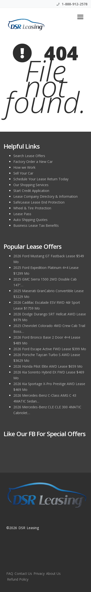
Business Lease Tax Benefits (36, 225)
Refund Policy (17, 579)
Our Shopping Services (31, 184)
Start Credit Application (31, 190)
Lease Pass (22, 214)
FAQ (9, 573)
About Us (53, 573)
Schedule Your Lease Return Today (40, 179)
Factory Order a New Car (33, 161)
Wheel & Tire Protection (32, 208)
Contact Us (23, 573)
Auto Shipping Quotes (30, 219)
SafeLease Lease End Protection (39, 202)
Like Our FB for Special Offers (44, 433)
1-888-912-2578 (72, 4)
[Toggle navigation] (80, 17)
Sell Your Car (23, 173)
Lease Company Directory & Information (45, 196)
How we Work (24, 167)
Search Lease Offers (29, 155)
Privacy (39, 573)
